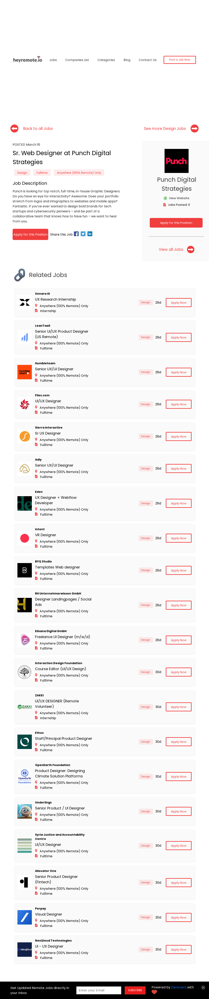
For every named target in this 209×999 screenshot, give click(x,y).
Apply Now (178, 302)
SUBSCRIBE (135, 990)
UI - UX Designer (49, 946)
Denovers (178, 987)
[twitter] (83, 234)
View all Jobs (171, 249)
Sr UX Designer (48, 433)
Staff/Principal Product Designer (63, 738)
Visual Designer (48, 914)
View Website (179, 198)
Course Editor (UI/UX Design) (60, 668)
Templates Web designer (57, 567)
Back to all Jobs (38, 128)
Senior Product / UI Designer (60, 808)
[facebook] (77, 234)
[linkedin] (90, 234)
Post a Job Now (179, 60)
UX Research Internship (55, 299)
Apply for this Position (176, 223)
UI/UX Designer (48, 401)
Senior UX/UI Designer (54, 368)
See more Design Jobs (165, 128)
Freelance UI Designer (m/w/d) (62, 636)
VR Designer (45, 534)
